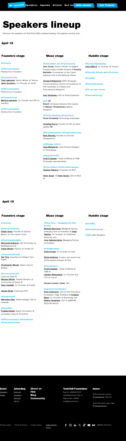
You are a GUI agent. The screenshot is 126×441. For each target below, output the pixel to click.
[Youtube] (89, 425)
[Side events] (83, 5)
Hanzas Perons (100, 406)
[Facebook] (65, 425)
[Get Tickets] (107, 5)
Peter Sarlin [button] (63, 176)
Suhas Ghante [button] (7, 249)
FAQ (32, 391)
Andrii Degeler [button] (50, 159)
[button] (57, 5)
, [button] (91, 67)
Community (37, 398)
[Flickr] (93, 425)
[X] (79, 425)
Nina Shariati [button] (49, 136)
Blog (33, 395)
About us (36, 388)
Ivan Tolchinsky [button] (50, 95)
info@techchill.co (70, 401)
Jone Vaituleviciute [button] (53, 240)
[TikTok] (84, 425)
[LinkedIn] (75, 425)
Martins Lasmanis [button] (9, 100)
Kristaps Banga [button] (8, 311)
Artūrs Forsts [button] (50, 252)
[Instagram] (70, 425)
